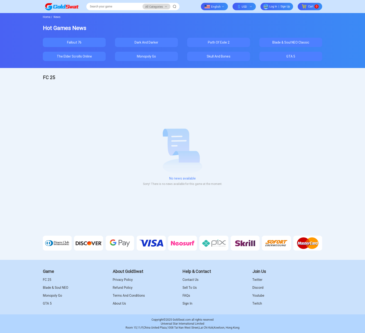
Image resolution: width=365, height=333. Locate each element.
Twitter (257, 279)
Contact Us (190, 279)
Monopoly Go (146, 56)
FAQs (186, 295)
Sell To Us (189, 287)
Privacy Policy (123, 279)
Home (47, 17)
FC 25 (47, 279)
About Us (119, 303)
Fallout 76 (74, 42)
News (57, 17)
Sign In (187, 303)
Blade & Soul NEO (55, 287)
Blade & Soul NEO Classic (290, 42)
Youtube (258, 295)
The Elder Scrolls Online (74, 56)
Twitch (257, 303)
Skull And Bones (218, 56)
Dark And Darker (146, 42)
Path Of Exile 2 (219, 42)
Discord (258, 287)
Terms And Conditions (129, 295)
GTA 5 (290, 56)
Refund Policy (122, 287)
